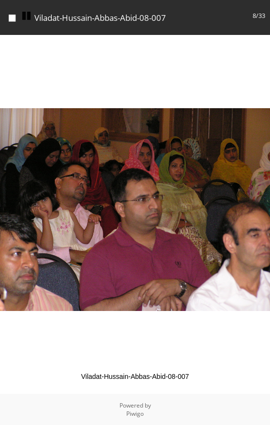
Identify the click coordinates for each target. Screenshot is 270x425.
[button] (261, 43)
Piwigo (135, 413)
